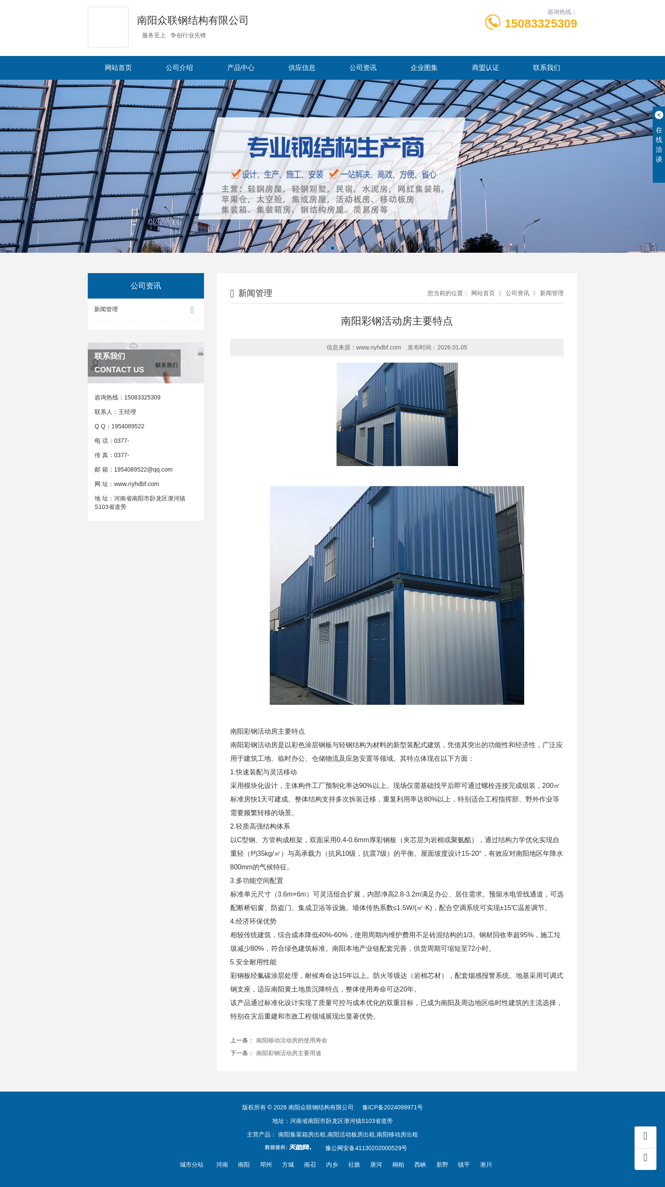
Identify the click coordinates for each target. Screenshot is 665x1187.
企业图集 (424, 67)
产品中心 (240, 67)
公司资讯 (363, 67)
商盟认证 (485, 67)
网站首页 (118, 67)
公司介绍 (179, 67)
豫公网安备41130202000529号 (366, 1148)
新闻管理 (146, 310)
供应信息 (302, 67)
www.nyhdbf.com (136, 483)
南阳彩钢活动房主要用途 (288, 1053)
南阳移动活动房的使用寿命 (291, 1040)
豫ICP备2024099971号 (392, 1107)
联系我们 (546, 67)
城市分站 (192, 1164)
